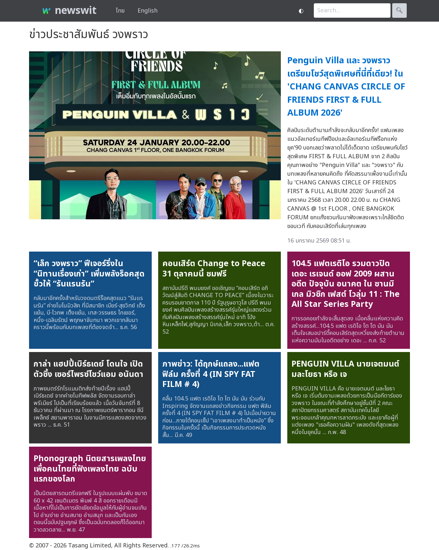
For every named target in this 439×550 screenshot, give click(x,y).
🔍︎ (399, 10)
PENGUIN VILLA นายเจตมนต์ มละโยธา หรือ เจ (345, 369)
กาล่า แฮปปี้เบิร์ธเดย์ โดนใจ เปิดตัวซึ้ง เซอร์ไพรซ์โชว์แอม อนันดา (88, 369)
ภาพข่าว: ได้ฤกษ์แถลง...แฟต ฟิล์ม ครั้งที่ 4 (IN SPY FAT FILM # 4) (211, 374)
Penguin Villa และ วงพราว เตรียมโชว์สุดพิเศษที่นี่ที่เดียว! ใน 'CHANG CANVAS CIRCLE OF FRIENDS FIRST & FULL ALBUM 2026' (346, 86)
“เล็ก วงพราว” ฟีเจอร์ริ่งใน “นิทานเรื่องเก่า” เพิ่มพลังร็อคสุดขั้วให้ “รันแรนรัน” (89, 273)
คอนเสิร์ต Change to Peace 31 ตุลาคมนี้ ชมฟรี (213, 268)
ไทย (120, 10)
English (148, 10)
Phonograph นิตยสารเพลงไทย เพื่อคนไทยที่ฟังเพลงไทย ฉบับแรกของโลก (90, 468)
